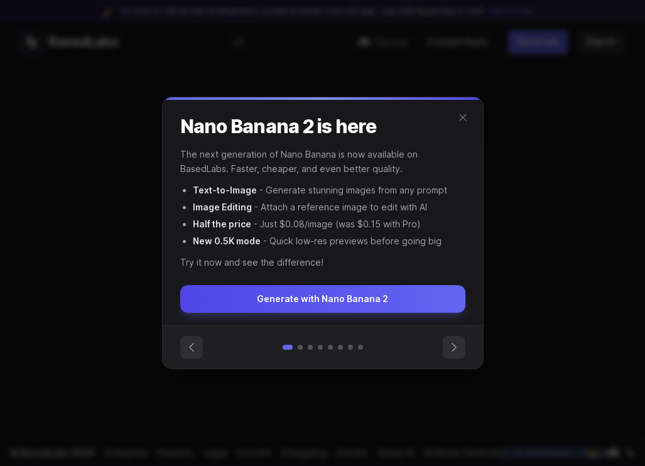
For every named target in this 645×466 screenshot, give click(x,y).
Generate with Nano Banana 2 (322, 298)
